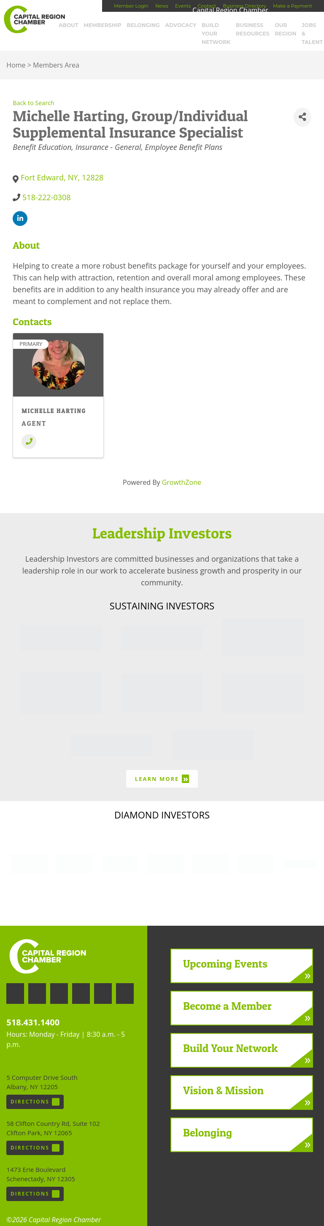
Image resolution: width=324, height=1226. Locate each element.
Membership (107, 25)
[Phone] (29, 430)
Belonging (145, 25)
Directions (35, 1090)
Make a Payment (292, 6)
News (161, 6)
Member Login (131, 6)
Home (15, 53)
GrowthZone (181, 471)
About (76, 25)
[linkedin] (20, 207)
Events (183, 6)
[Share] (302, 105)
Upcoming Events (225, 952)
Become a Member (227, 994)
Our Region (283, 28)
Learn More (162, 767)
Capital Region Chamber (34, 19)
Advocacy (179, 25)
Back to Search (33, 91)
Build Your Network (214, 28)
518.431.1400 (32, 1011)
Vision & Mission (223, 1078)
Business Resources (252, 28)
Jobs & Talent (307, 28)
